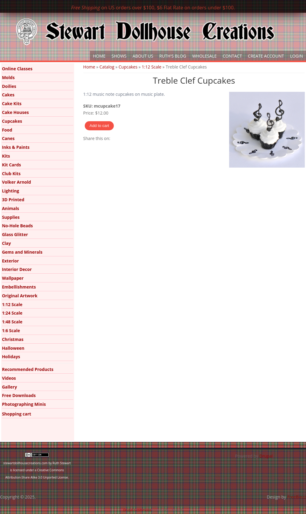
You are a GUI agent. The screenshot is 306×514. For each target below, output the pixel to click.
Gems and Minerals (22, 252)
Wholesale (204, 56)
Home (99, 56)
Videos (9, 378)
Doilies (9, 86)
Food (7, 130)
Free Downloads (19, 395)
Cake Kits (11, 103)
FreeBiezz (296, 497)
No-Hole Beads (17, 226)
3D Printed (13, 199)
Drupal (266, 456)
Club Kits (11, 173)
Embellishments (19, 287)
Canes (8, 138)
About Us (143, 56)
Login (296, 56)
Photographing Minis (24, 404)
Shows (119, 56)
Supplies (10, 217)
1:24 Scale (12, 313)
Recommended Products (27, 369)
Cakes (8, 95)
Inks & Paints (15, 147)
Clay (6, 243)
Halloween (13, 348)
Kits (6, 156)
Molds (8, 77)
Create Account (266, 56)
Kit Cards (11, 165)
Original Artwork (19, 296)
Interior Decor (16, 269)
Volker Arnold (16, 182)
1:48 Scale (12, 322)
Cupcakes (128, 67)
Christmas (12, 339)
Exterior (10, 261)
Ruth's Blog (172, 56)
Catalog (107, 67)
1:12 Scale (151, 67)
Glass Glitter (15, 234)
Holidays (11, 356)
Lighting (10, 191)
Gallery (9, 387)
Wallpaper (12, 278)
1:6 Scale (11, 330)
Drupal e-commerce (137, 510)
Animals (10, 208)
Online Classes (17, 69)
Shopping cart (16, 414)
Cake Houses (15, 112)
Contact (232, 56)
